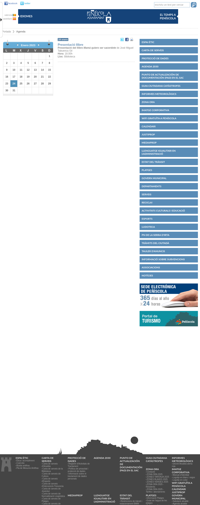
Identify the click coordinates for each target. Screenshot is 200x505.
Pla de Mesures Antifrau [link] (27, 468)
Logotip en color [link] (180, 480)
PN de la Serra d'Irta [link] (155, 234)
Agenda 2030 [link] (150, 66)
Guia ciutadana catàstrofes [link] (161, 85)
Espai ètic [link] (148, 42)
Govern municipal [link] (154, 178)
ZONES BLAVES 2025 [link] (157, 479)
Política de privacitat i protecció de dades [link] (78, 470)
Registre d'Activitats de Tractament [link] (79, 465)
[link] (10, 3)
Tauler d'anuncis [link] (153, 251)
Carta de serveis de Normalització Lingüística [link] (53, 495)
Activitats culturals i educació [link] (163, 210)
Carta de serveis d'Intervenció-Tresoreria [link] (53, 485)
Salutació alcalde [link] (181, 501)
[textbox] (172, 4)
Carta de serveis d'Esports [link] (50, 480)
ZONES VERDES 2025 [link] (157, 482)
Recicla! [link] (147, 202)
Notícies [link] (147, 275)
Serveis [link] (146, 194)
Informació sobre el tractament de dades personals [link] (77, 476)
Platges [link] (147, 170)
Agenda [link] (20, 31)
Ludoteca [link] (148, 226)
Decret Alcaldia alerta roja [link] (182, 465)
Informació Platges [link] (155, 498)
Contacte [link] (151, 472)
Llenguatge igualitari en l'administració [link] (159, 152)
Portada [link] (6, 31)
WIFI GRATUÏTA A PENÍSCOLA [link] (159, 118)
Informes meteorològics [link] (159, 93)
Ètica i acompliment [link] (25, 460)
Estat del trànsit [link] (153, 161)
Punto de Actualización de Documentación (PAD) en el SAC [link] (163, 76)
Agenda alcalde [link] (180, 504)
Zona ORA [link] (148, 102)
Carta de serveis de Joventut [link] (51, 490)
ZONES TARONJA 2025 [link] (158, 477)
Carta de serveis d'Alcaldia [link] (50, 465)
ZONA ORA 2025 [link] (154, 474)
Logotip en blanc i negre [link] (184, 477)
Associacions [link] (151, 267)
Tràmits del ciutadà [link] (155, 243)
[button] (193, 5)
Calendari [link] (149, 126)
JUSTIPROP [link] (148, 134)
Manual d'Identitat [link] (181, 475)
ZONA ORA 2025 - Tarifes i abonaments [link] (155, 490)
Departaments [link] (151, 186)
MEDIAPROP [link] (149, 142)
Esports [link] (147, 218)
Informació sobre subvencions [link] (163, 259)
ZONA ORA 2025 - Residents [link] (155, 485)
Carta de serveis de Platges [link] (51, 500)
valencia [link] (10, 15)
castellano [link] (9, 19)
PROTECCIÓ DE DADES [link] (155, 58)
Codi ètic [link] (20, 463)
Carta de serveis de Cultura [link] (51, 475)
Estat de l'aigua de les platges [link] (156, 501)
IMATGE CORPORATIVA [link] (155, 110)
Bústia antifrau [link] (23, 465)
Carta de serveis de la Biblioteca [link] (52, 470)
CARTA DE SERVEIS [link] (153, 50)
